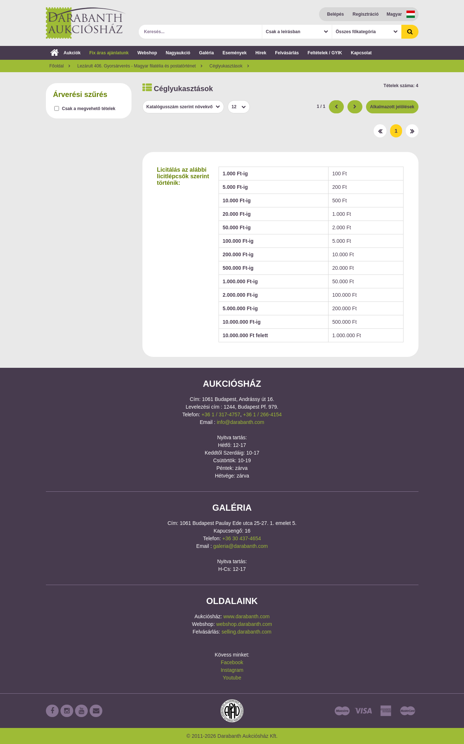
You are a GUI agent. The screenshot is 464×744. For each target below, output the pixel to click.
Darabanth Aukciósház (86, 23)
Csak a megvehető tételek (88, 108)
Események (235, 52)
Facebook (232, 662)
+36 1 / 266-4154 (262, 414)
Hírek (260, 52)
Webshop (147, 52)
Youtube (232, 678)
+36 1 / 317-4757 (220, 414)
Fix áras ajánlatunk (109, 52)
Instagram (232, 670)
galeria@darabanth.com (240, 546)
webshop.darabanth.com (244, 624)
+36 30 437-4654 (241, 538)
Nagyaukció (178, 52)
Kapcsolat (361, 52)
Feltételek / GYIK (325, 52)
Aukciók (65, 52)
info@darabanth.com (240, 422)
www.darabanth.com (246, 616)
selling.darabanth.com (246, 632)
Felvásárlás (287, 52)
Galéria (206, 52)
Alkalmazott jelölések (392, 106)
